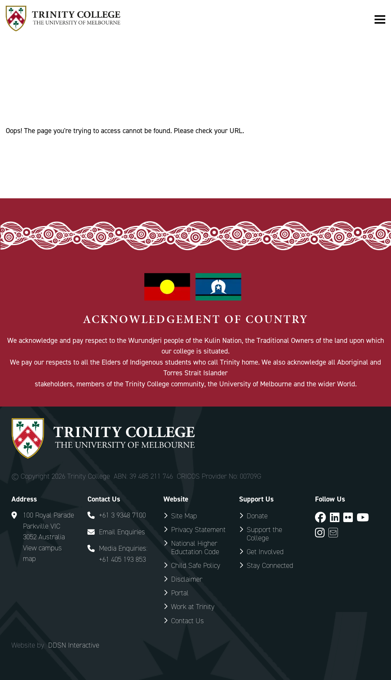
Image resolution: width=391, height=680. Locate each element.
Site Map (184, 516)
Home (14, 91)
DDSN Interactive (73, 645)
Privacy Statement (198, 529)
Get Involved (265, 551)
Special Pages (56, 91)
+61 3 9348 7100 (122, 515)
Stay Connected (270, 565)
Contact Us (187, 620)
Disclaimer (186, 579)
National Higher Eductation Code (195, 547)
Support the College (264, 534)
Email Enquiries (122, 532)
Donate (257, 516)
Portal (180, 593)
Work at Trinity (193, 606)
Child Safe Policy (195, 565)
